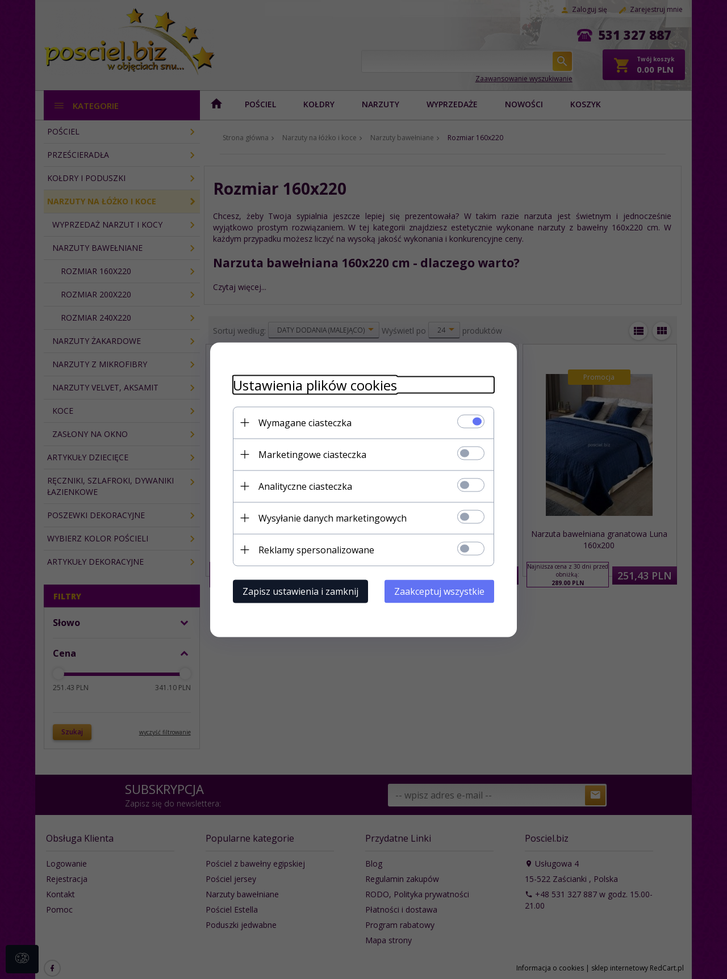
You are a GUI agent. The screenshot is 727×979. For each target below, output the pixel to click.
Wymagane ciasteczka (305, 422)
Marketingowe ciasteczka (312, 454)
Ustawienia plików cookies (315, 384)
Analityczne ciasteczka (305, 486)
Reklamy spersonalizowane (316, 549)
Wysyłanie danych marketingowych (332, 517)
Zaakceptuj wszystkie (439, 591)
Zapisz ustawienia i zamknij (300, 591)
